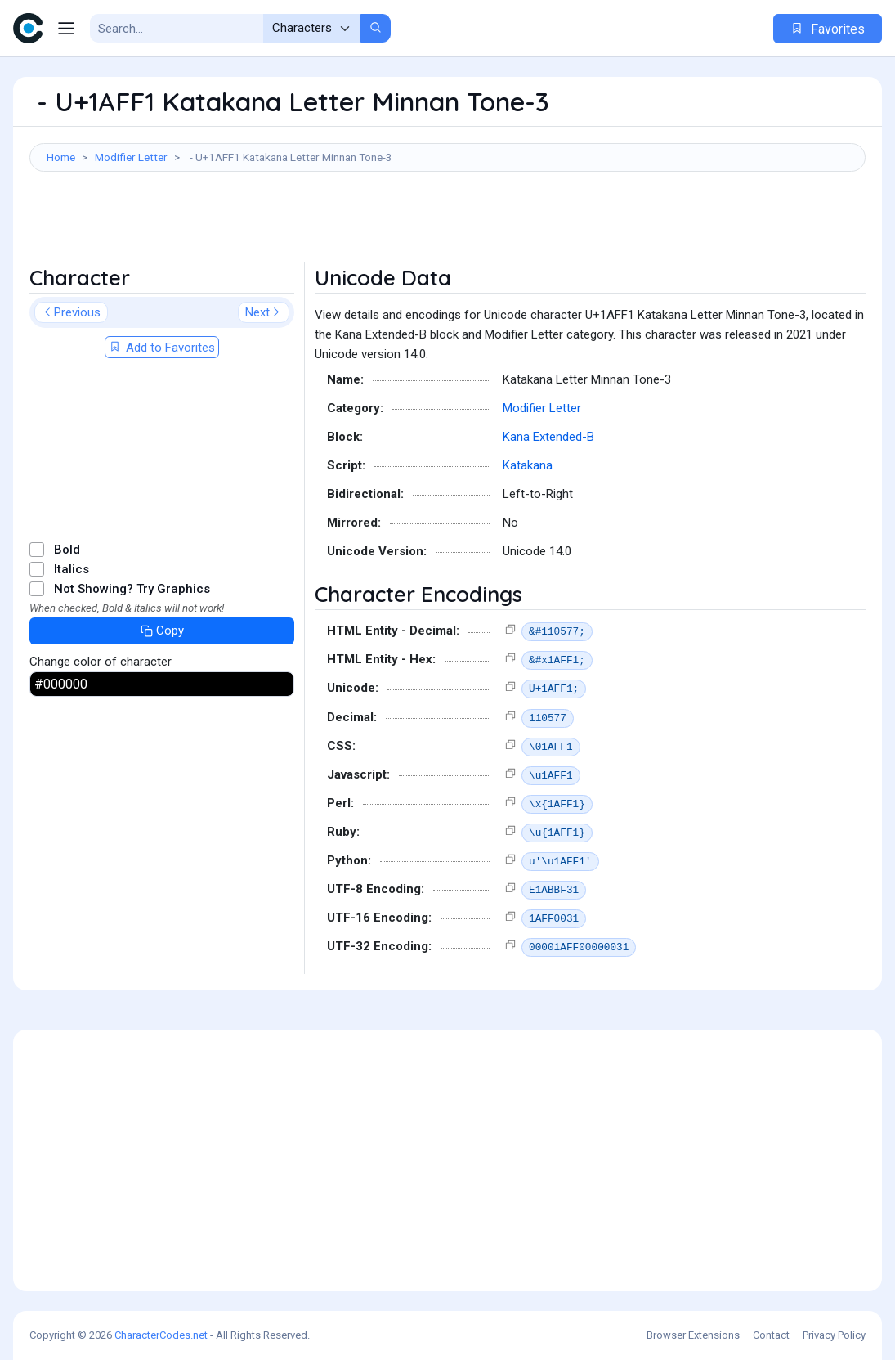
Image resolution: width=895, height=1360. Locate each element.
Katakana (528, 465)
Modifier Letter (131, 157)
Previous (71, 312)
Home (61, 157)
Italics (71, 569)
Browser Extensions (693, 1335)
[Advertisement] (447, 225)
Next (263, 312)
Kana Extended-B (548, 436)
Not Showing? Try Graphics (132, 588)
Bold (67, 549)
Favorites (827, 29)
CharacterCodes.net (161, 1335)
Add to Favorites (162, 347)
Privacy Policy (834, 1335)
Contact (771, 1335)
